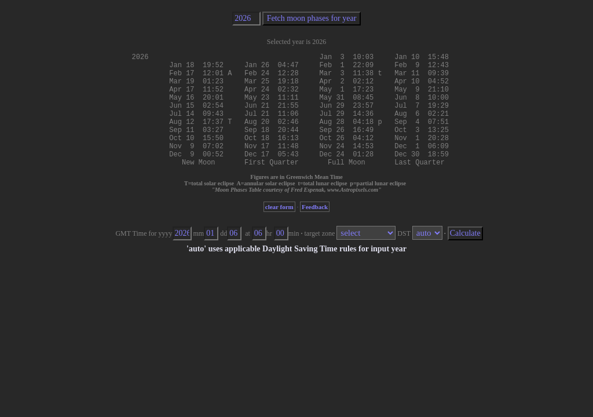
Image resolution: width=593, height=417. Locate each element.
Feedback (315, 231)
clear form (279, 231)
